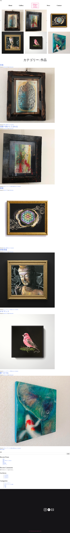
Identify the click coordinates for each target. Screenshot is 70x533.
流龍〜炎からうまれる (9, 126)
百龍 (2, 65)
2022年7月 (6, 476)
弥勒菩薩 (3, 250)
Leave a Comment (10, 124)
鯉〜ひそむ (4, 373)
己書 (6, 124)
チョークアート (6, 309)
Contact (59, 5)
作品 (4, 124)
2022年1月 (6, 477)
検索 (1, 452)
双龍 (2, 188)
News (48, 5)
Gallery (21, 5)
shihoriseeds (11, 67)
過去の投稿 (2, 449)
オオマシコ (4, 311)
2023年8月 (6, 475)
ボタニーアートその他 (7, 186)
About (10, 5)
